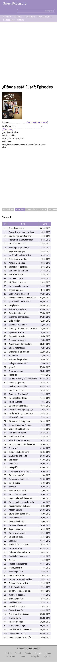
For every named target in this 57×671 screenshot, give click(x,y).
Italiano (48, 653)
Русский (47, 656)
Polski (23, 656)
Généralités (8, 209)
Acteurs (20, 20)
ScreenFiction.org (14, 3)
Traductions (30, 16)
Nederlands (11, 656)
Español (28, 653)
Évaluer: (5, 122)
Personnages (9, 20)
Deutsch (18, 653)
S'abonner (7, 129)
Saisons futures (44, 16)
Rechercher (49, 11)
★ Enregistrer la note (37, 122)
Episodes (18, 16)
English (8, 653)
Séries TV (7, 16)
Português (35, 656)
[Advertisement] (28, 53)
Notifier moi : (7, 126)
